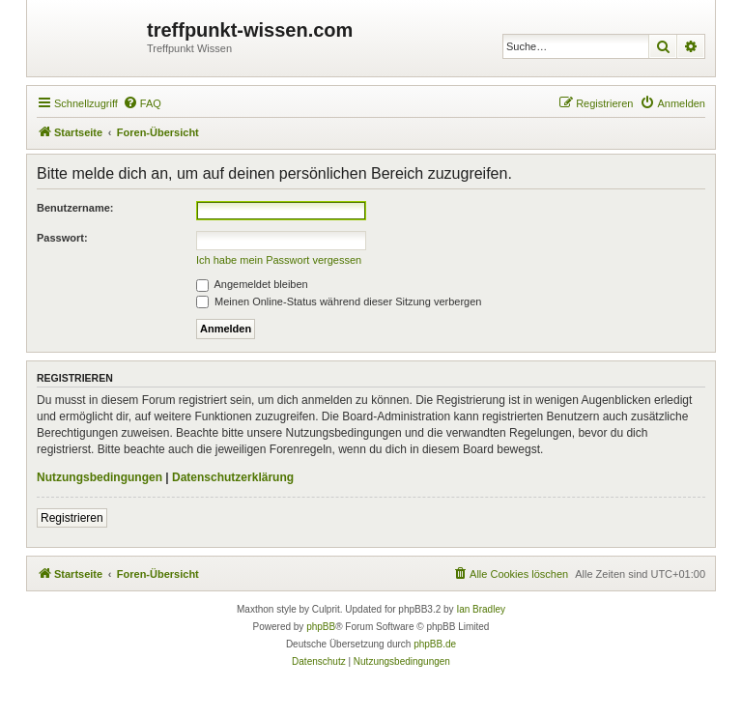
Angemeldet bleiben (252, 284)
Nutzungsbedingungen (99, 477)
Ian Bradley (480, 609)
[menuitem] (142, 103)
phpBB (320, 626)
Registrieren (72, 518)
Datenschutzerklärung (233, 477)
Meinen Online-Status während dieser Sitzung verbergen (338, 301)
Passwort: (62, 238)
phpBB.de (435, 644)
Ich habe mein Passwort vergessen (278, 260)
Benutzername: (75, 208)
